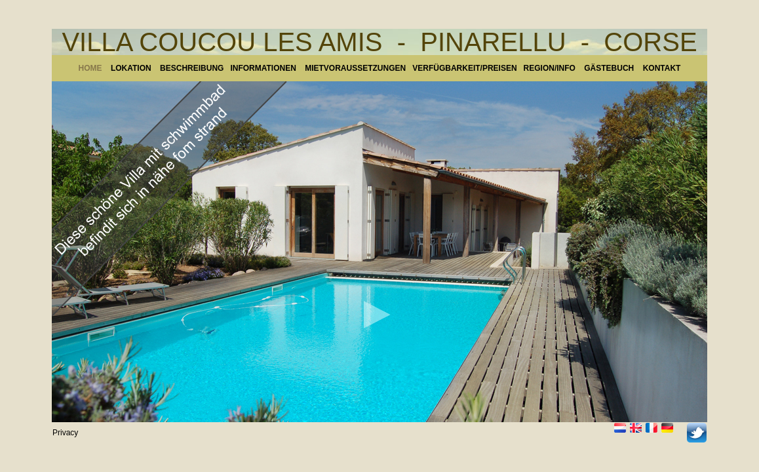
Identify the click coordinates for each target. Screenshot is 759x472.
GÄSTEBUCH (609, 68)
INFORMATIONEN (267, 68)
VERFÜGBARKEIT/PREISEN (464, 68)
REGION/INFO (549, 68)
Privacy (65, 432)
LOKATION (131, 68)
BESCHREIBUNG (192, 68)
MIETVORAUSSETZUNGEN (355, 68)
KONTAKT (662, 68)
